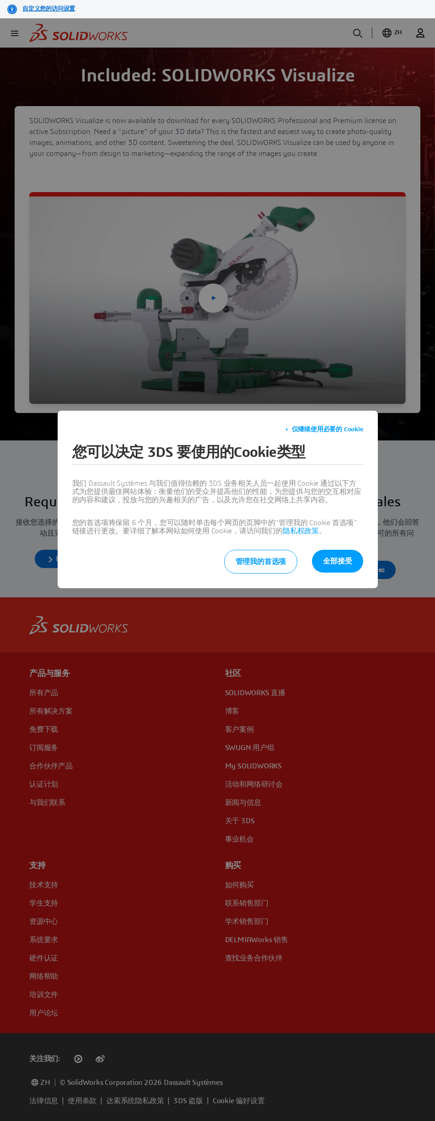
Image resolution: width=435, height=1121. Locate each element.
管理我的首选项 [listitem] (261, 561)
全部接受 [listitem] (337, 561)
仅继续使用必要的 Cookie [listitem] (327, 429)
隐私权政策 (301, 531)
